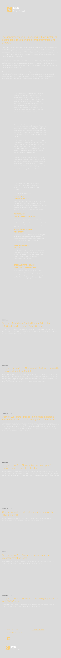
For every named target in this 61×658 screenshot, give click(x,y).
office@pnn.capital (38, 630)
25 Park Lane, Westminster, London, (18, 630)
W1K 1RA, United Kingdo (14, 632)
